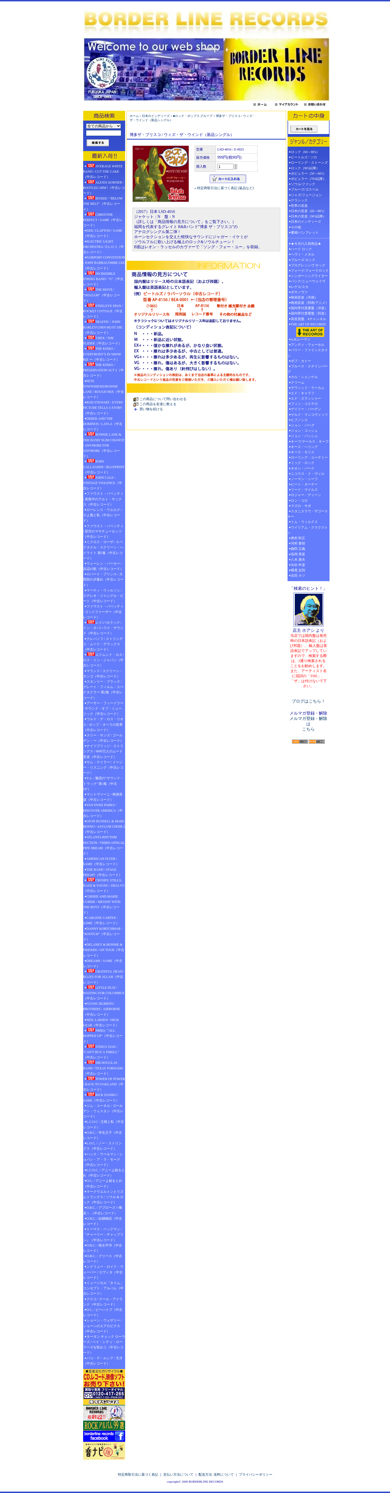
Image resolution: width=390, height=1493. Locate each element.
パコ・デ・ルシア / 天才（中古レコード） (103, 1360)
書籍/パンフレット (305, 232)
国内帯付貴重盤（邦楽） (309, 313)
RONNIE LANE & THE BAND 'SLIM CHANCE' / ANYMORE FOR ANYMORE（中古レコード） (104, 445)
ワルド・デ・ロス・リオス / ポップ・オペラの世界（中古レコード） (103, 724)
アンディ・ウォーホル (307, 345)
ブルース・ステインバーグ (308, 369)
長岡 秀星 (298, 554)
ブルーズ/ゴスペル (305, 189)
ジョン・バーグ (302, 425)
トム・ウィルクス (304, 522)
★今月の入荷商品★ (306, 244)
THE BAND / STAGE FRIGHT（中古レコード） (102, 872)
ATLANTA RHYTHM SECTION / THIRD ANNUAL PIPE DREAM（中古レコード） (104, 845)
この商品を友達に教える (157, 404)
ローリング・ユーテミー (309, 457)
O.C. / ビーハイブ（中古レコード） (102, 1312)
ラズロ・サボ (301, 506)
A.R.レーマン (301, 339)
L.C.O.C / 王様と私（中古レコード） (103, 1124)
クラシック (299, 200)
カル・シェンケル (304, 377)
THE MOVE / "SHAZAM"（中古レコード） (101, 294)
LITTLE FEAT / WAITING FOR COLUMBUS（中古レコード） (103, 992)
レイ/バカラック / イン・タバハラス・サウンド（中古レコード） (103, 627)
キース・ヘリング (304, 447)
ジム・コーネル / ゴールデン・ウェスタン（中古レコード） (103, 1111)
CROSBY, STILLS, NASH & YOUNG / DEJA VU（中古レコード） (104, 885)
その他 (297, 227)
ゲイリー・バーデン (306, 409)
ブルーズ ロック (303, 260)
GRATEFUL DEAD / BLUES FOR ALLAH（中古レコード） (104, 976)
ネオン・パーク (302, 468)
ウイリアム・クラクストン (308, 530)
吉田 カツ (298, 576)
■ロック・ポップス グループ (192, 116)
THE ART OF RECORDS (309, 329)
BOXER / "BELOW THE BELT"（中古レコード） (103, 203)
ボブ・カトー (301, 361)
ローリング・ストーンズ (309, 163)
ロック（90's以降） (307, 168)
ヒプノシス (299, 420)
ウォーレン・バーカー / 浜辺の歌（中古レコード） (103, 566)
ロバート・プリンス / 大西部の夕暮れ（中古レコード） (103, 579)
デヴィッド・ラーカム (307, 388)
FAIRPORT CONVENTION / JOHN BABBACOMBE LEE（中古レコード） (104, 262)
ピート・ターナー (304, 484)
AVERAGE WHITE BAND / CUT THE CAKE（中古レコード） (103, 171)
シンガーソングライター (309, 276)
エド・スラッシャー (306, 398)
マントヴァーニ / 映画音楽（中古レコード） (103, 797)
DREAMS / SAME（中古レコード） (103, 963)
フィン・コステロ (304, 404)
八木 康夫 (298, 560)
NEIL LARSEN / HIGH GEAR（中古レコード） (101, 1022)
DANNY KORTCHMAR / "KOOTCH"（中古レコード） (102, 934)
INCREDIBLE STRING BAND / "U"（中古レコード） (103, 278)
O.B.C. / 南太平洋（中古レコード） (102, 1248)
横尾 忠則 (298, 570)
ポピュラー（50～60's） (308, 173)
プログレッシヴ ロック (308, 265)
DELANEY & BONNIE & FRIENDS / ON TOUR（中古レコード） (104, 950)
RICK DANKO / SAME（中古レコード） (101, 1097)
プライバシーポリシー (255, 1474)
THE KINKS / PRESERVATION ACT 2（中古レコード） (103, 369)
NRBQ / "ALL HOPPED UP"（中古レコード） (103, 1035)
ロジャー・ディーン (306, 495)
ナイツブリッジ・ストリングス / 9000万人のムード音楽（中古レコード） (103, 751)
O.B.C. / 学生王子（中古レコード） (102, 1135)
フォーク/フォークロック (310, 271)
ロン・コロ (299, 501)
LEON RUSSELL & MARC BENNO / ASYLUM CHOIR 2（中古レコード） (104, 826)
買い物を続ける (151, 409)
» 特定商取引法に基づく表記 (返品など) (224, 188)
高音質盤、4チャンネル (308, 319)
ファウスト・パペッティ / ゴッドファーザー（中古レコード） (103, 611)
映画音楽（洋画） (304, 297)
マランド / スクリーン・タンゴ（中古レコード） (103, 673)
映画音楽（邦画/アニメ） (310, 303)
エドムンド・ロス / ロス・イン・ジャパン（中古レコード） (103, 659)
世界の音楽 (299, 206)
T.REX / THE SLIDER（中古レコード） (102, 340)
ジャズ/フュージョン (306, 195)
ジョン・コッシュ (304, 431)
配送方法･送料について (216, 1474)
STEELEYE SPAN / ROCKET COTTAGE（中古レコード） (103, 310)
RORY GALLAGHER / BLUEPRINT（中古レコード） (104, 466)
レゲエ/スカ (300, 287)
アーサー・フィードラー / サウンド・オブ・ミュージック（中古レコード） (103, 708)
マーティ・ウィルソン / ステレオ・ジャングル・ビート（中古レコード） (103, 595)
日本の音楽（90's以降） (308, 216)
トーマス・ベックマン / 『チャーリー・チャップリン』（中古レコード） (103, 1234)
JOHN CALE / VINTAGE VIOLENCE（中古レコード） (102, 482)
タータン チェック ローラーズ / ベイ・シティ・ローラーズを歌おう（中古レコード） (104, 1345)
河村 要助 (298, 543)
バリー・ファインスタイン (308, 352)
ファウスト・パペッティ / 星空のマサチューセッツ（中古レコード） (103, 531)
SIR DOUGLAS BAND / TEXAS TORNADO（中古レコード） (103, 1067)
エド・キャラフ (302, 393)
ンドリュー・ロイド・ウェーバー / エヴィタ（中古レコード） (103, 1272)
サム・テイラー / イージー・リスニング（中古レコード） (103, 767)
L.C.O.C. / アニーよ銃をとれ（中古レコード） (104, 1172)
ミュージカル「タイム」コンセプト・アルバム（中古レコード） (103, 1288)
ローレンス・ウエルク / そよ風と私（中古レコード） (102, 515)
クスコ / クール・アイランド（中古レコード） (103, 1301)
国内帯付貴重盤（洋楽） (309, 308)
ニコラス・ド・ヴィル (307, 474)
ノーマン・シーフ (304, 479)
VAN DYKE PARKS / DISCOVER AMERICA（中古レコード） (103, 810)
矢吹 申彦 (298, 565)
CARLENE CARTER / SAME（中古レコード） (101, 920)
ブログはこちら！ (308, 701)
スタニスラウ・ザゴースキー (308, 513)
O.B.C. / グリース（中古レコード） (102, 1258)
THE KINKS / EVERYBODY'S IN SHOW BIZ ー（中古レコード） (102, 353)
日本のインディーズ (156, 116)
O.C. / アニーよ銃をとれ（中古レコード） (102, 1183)
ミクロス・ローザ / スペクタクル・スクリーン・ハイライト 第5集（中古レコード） (103, 550)
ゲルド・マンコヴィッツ (309, 415)
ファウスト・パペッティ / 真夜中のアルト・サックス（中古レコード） (103, 499)
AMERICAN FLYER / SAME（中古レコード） (101, 861)
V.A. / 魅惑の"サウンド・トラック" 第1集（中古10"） (103, 783)
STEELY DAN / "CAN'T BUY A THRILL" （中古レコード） (101, 1051)
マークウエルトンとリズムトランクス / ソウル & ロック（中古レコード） (103, 1197)
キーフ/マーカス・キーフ (310, 441)
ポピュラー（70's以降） (308, 179)
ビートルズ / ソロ (304, 157)
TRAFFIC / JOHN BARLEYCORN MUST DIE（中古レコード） (102, 326)
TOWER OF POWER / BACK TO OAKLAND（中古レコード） (104, 1083)
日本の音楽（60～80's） (308, 211)
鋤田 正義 (298, 549)
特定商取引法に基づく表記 (138, 1474)
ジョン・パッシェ (304, 436)
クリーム (297, 382)
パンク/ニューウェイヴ (308, 281)
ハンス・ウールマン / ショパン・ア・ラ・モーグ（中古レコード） (103, 1159)
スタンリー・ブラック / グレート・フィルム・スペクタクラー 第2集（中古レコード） (103, 690)
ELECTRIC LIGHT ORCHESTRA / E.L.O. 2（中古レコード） (103, 247)
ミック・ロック (302, 463)
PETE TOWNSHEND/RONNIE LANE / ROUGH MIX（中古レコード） (103, 389)
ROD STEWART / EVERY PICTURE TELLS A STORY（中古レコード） (103, 407)
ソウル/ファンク (305, 184)
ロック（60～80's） (305, 152)
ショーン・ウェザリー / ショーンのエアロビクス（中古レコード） (102, 1325)
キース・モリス (302, 452)
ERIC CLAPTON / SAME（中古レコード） (102, 233)
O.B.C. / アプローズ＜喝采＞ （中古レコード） (102, 1210)
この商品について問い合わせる (162, 399)
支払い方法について (178, 1474)
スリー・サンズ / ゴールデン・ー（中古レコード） (103, 738)
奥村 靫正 (298, 538)
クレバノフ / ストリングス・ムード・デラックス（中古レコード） (103, 644)
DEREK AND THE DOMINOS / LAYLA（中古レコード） (103, 424)
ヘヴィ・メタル (302, 254)
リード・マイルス (304, 490)
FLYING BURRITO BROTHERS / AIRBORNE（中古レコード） (101, 1009)
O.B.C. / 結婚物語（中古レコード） (102, 1221)
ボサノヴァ (299, 292)
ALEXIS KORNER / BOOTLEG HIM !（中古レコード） (104, 187)
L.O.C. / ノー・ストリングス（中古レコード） (102, 1146)
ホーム (134, 116)
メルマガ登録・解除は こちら (308, 723)
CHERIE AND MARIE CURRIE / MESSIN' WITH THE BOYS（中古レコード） (102, 905)
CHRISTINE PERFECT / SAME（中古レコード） (103, 219)
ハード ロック (301, 249)
